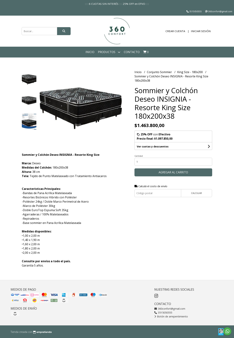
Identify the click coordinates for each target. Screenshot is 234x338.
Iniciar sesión (201, 31)
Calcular (196, 193)
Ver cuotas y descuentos (153, 146)
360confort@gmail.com (169, 308)
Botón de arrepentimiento (171, 316)
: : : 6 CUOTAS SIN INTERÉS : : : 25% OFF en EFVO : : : (117, 4)
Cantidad (138, 156)
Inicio (90, 52)
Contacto (132, 52)
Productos (109, 52)
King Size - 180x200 (190, 72)
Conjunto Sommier (160, 72)
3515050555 (163, 312)
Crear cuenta (175, 31)
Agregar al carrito (173, 172)
